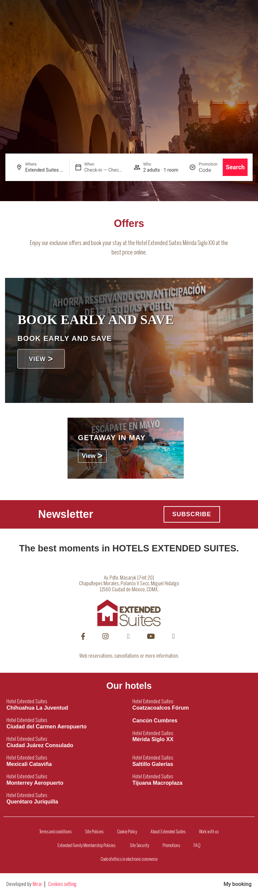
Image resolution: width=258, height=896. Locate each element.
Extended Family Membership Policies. (86, 845)
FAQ (197, 845)
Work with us (209, 832)
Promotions (171, 845)
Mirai (37, 884)
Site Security (139, 845)
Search (235, 167)
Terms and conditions (55, 832)
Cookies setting (62, 884)
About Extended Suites (167, 832)
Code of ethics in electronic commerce (129, 859)
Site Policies (94, 832)
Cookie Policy (127, 832)
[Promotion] (208, 170)
